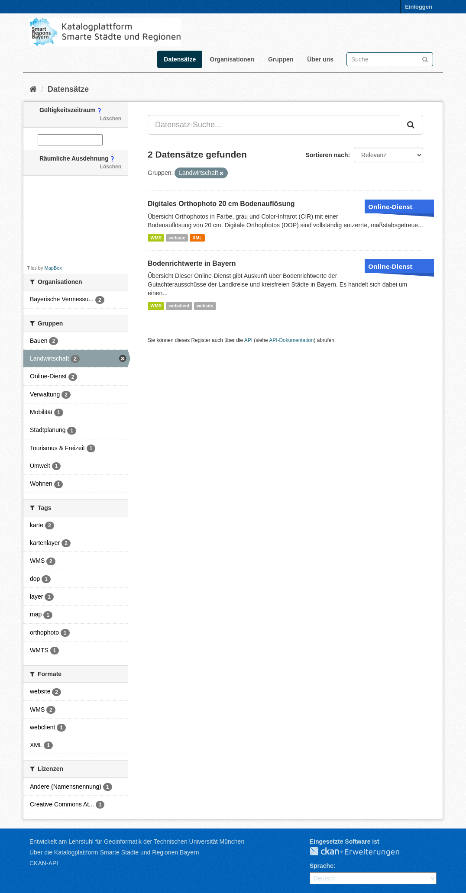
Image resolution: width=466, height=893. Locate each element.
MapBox (53, 268)
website (176, 237)
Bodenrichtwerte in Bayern (192, 263)
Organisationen (232, 59)
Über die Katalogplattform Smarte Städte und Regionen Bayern (114, 852)
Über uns (320, 59)
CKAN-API (43, 863)
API (248, 340)
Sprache (321, 865)
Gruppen (280, 59)
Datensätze (180, 59)
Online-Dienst (390, 206)
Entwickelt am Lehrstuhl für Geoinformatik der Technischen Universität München (136, 841)
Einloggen (418, 6)
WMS (156, 237)
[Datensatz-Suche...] (274, 125)
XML (197, 237)
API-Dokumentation (291, 340)
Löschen (110, 119)
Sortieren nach (326, 155)
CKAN (362, 852)
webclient (178, 305)
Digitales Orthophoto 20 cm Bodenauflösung (221, 203)
